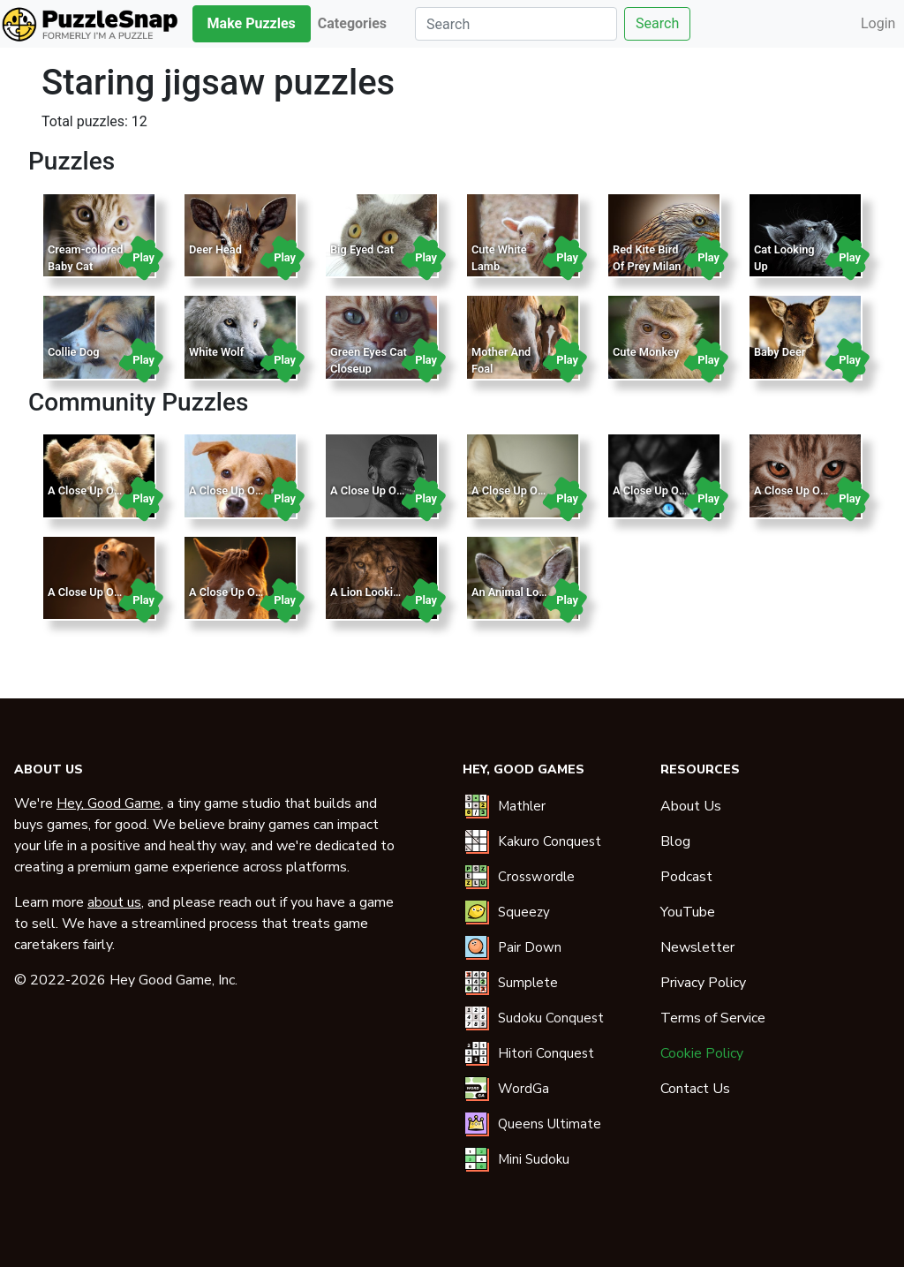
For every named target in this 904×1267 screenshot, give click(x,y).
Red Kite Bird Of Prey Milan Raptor (647, 266)
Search (657, 23)
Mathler (522, 806)
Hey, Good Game (108, 803)
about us (114, 902)
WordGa (523, 1088)
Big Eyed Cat (362, 249)
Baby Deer (779, 351)
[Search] (516, 24)
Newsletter (697, 947)
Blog (675, 841)
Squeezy (524, 912)
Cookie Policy (701, 1053)
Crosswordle (536, 877)
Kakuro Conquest (549, 841)
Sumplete (528, 983)
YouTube (687, 912)
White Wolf (216, 351)
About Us (690, 806)
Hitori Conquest (546, 1053)
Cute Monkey (646, 351)
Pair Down (529, 947)
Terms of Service (712, 1018)
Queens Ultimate (549, 1124)
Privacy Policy (703, 982)
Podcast (686, 876)
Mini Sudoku (533, 1159)
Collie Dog (74, 351)
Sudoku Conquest (551, 1018)
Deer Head (215, 249)
